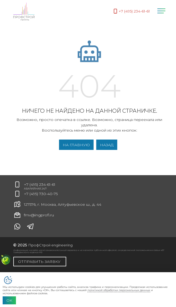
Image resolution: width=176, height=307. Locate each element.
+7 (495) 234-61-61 (39, 184)
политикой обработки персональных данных (118, 290)
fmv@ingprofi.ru (33, 215)
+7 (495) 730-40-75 (41, 193)
